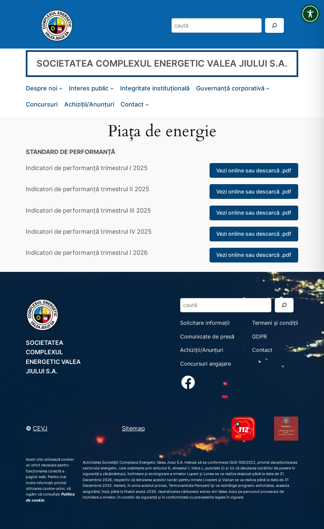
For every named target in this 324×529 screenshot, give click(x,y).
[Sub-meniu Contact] (147, 104)
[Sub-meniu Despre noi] (61, 88)
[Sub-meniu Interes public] (112, 88)
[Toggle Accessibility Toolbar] (310, 13)
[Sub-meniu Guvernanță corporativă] (267, 88)
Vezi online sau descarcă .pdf (253, 170)
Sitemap (133, 428)
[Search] (274, 25)
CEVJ (40, 428)
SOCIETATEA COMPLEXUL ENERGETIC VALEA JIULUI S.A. (162, 63)
